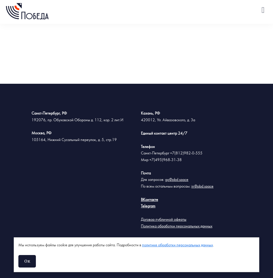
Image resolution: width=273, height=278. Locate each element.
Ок (27, 261)
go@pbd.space (176, 179)
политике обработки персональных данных (177, 245)
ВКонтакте (149, 199)
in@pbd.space (202, 186)
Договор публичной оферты (163, 219)
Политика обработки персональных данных (176, 226)
